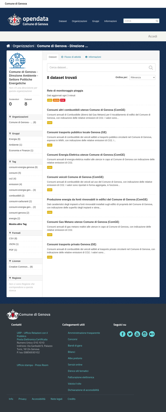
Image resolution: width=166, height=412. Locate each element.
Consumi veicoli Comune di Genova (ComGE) (75, 177)
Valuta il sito (74, 383)
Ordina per (121, 77)
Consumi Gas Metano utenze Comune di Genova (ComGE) (83, 222)
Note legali (56, 399)
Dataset (63, 21)
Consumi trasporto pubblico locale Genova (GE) (77, 132)
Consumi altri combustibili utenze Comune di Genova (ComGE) (86, 109)
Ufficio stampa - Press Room (32, 365)
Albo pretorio (75, 358)
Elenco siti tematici (78, 371)
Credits (71, 399)
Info (11, 399)
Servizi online (75, 364)
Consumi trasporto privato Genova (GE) (71, 244)
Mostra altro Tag (18, 224)
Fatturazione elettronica (81, 377)
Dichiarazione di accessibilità (83, 390)
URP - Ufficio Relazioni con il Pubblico (32, 334)
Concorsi (72, 339)
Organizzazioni (79, 21)
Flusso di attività (71, 57)
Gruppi (95, 21)
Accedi (152, 36)
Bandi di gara (75, 345)
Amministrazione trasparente (84, 333)
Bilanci (71, 352)
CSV (50, 100)
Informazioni (110, 21)
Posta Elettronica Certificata (32, 339)
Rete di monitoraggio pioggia (65, 90)
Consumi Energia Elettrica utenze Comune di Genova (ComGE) (86, 154)
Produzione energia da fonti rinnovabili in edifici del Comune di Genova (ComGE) (97, 199)
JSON (56, 100)
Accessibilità (38, 399)
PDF (63, 100)
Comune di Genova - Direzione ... (62, 46)
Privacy (23, 399)
